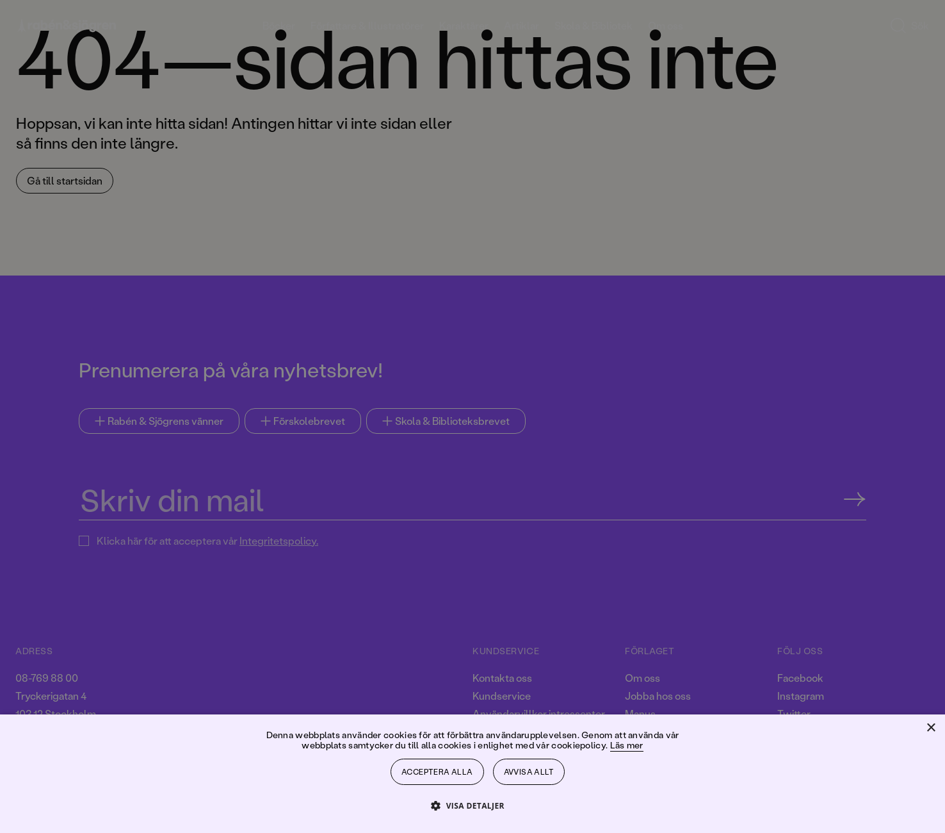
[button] (472, 805)
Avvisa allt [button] (529, 772)
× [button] (930, 728)
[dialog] (472, 416)
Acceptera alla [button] (437, 772)
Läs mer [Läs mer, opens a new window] (626, 745)
